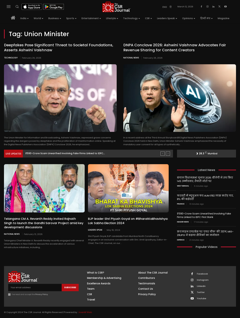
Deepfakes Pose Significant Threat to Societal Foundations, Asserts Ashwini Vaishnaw (58, 47)
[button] (17, 6)
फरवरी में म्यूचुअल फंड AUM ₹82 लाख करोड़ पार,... (52, 153)
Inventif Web (85, 312)
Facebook (202, 273)
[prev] (162, 154)
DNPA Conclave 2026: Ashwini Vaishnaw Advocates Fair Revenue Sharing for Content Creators (174, 47)
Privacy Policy (41, 294)
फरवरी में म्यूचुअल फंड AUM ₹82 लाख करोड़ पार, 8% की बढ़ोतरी (205, 197)
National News (131, 57)
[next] (168, 154)
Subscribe (70, 287)
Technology (11, 57)
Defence (180, 240)
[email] (35, 287)
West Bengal (183, 186)
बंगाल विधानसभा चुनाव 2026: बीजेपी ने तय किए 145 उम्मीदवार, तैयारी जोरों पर (205, 179)
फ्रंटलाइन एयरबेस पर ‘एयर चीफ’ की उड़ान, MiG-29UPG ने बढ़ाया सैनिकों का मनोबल (205, 233)
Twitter (201, 292)
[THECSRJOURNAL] (116, 7)
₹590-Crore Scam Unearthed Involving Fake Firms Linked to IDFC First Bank (204, 215)
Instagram (202, 280)
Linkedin (201, 286)
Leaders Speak (95, 229)
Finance (180, 204)
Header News (183, 222)
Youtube (201, 298)
